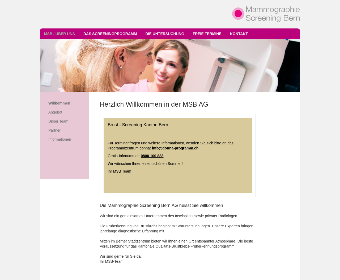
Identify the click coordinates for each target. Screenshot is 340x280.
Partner (54, 130)
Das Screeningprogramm (110, 34)
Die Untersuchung (164, 34)
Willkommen (59, 103)
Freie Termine (207, 34)
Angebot (55, 112)
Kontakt (239, 34)
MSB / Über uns (59, 34)
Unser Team (58, 121)
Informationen (59, 139)
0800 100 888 (152, 156)
